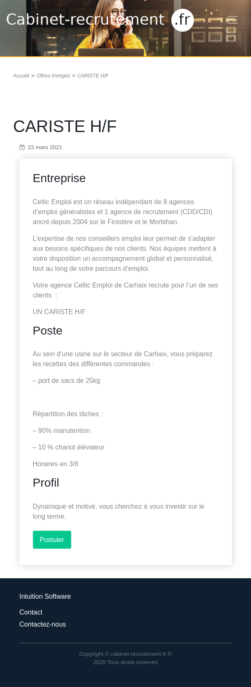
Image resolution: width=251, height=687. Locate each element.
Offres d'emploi (53, 76)
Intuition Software (45, 596)
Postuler (52, 539)
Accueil (21, 76)
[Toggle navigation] (232, 20)
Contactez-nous (43, 624)
